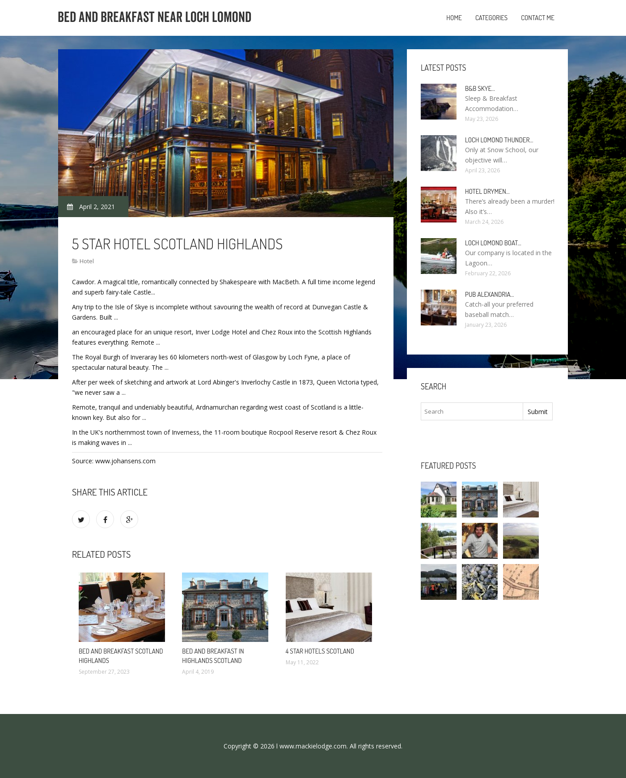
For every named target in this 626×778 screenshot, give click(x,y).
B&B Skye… (480, 88)
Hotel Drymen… (487, 191)
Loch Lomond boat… (493, 243)
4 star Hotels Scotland (320, 651)
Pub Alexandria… (489, 294)
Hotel (87, 261)
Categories (491, 17)
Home (454, 17)
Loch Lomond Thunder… (499, 140)
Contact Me (537, 17)
